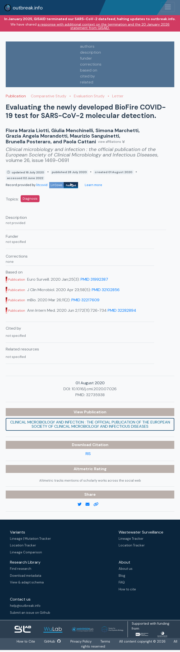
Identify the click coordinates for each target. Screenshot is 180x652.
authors (87, 46)
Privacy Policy (81, 641)
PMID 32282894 (122, 310)
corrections (90, 64)
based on (88, 70)
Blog (122, 576)
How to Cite (26, 641)
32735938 (95, 394)
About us (126, 569)
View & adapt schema (27, 582)
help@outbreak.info (25, 606)
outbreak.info (23, 7)
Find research (20, 569)
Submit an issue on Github (30, 613)
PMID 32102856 (106, 289)
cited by (87, 76)
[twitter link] (82, 504)
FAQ (122, 582)
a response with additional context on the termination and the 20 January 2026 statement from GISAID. (104, 26)
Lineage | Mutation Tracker (30, 539)
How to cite (127, 589)
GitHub (52, 641)
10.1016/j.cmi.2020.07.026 (94, 388)
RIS (88, 453)
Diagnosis (30, 198)
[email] (89, 504)
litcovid (57, 185)
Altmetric (84, 468)
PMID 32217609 (85, 300)
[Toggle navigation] (168, 7)
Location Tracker (23, 545)
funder (86, 58)
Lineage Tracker (131, 539)
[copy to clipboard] (97, 504)
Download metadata (25, 576)
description (90, 52)
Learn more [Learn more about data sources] (93, 185)
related (86, 82)
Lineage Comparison (26, 552)
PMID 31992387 (94, 279)
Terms (105, 641)
